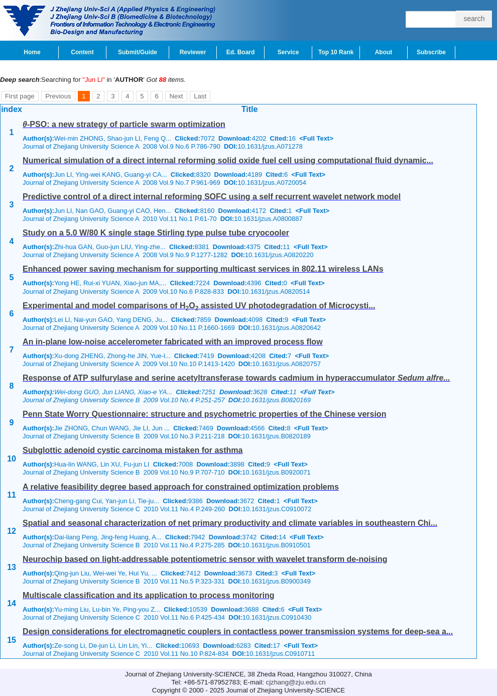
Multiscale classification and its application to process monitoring (148, 595)
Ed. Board (240, 52)
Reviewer (193, 52)
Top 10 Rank (335, 52)
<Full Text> (316, 138)
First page (20, 96)
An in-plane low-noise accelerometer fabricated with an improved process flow (172, 341)
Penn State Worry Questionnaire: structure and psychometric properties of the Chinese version (204, 414)
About (384, 52)
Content (82, 52)
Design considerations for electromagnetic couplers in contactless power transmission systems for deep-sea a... (238, 631)
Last (200, 96)
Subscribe (431, 52)
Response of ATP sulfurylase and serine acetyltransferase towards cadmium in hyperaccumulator (236, 378)
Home (32, 52)
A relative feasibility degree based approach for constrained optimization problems (181, 487)
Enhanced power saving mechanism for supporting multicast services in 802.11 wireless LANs (203, 269)
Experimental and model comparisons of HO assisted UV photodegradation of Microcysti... (199, 305)
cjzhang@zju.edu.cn (296, 682)
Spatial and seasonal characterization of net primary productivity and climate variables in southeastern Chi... (230, 523)
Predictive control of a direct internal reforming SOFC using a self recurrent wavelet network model (212, 196)
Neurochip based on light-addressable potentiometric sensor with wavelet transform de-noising (205, 559)
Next (176, 96)
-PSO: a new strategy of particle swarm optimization (124, 124)
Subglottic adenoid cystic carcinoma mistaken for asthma (132, 450)
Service (288, 52)
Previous (58, 96)
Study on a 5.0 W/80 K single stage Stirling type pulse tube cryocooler (156, 232)
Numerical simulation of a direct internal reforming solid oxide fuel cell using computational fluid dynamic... (228, 160)
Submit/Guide (137, 52)
